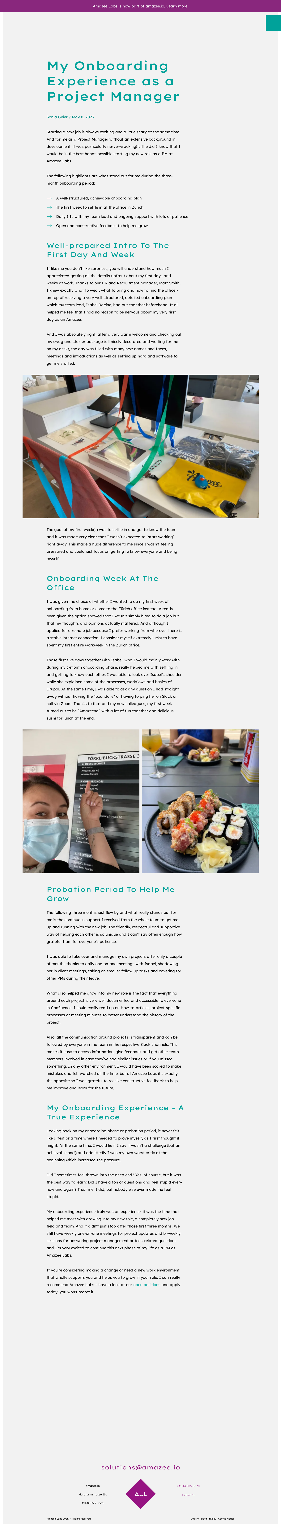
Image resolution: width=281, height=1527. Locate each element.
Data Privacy (208, 1518)
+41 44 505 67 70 (188, 1486)
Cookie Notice (226, 1518)
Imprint (195, 1518)
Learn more (176, 6)
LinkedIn (188, 1495)
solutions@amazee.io (140, 1467)
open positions (146, 1284)
